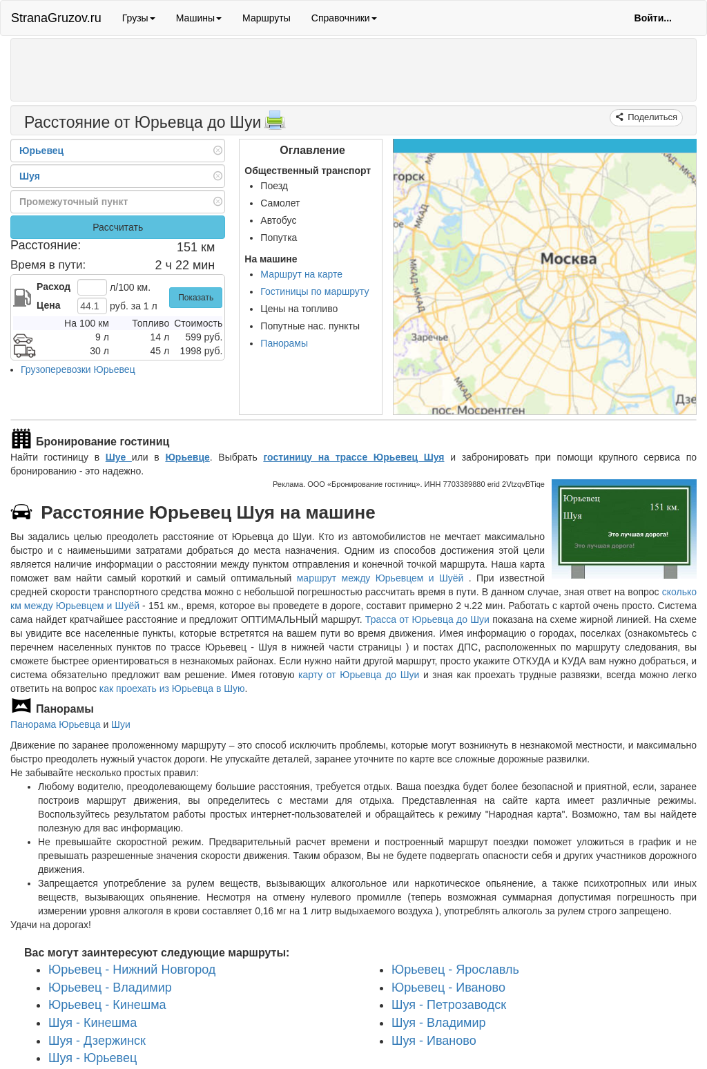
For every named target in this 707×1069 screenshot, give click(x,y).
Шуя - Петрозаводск (448, 1005)
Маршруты (266, 17)
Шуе (119, 457)
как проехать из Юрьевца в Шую (172, 688)
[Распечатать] (275, 124)
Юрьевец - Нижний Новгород (131, 969)
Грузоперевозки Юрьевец (78, 369)
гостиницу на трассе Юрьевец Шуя (353, 457)
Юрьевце (187, 457)
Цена (48, 305)
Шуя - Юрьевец (92, 1058)
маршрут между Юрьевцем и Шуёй (383, 578)
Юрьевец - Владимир (110, 987)
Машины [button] (199, 17)
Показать (195, 297)
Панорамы (284, 343)
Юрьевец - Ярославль (455, 969)
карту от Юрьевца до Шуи (358, 674)
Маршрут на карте (301, 274)
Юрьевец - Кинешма (107, 1005)
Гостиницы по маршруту (314, 291)
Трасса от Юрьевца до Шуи (427, 619)
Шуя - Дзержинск (97, 1040)
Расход (53, 286)
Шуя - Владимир (438, 1023)
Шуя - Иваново (433, 1040)
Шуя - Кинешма (92, 1023)
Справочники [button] (344, 17)
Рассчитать (118, 227)
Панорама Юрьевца (55, 724)
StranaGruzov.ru (56, 18)
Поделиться (651, 117)
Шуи (120, 724)
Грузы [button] (138, 17)
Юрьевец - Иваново (448, 987)
